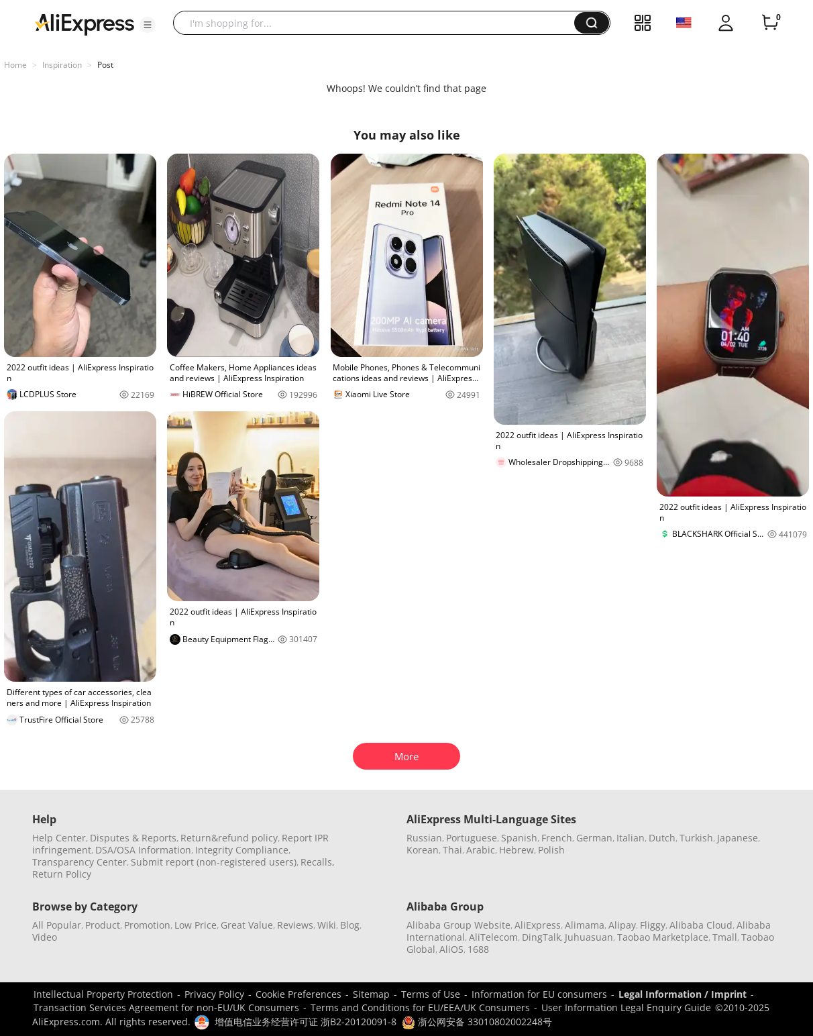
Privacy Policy (214, 994)
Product (102, 925)
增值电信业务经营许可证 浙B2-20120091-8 (305, 1021)
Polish (551, 849)
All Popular (56, 925)
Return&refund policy (229, 837)
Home (15, 64)
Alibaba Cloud (701, 925)
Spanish (519, 837)
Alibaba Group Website (458, 925)
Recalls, (318, 862)
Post (105, 64)
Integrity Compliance (241, 849)
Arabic (480, 849)
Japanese (737, 837)
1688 (478, 949)
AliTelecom (493, 937)
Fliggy (652, 925)
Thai (452, 849)
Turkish (696, 837)
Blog (350, 925)
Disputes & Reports (133, 837)
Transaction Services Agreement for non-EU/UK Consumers (166, 1007)
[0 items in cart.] (770, 23)
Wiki (326, 925)
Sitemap (371, 994)
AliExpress (537, 925)
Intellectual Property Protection (103, 994)
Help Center (59, 837)
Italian (630, 837)
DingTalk (541, 937)
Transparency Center (79, 862)
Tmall (724, 937)
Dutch (662, 837)
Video (44, 937)
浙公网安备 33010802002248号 (477, 1021)
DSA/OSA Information (143, 849)
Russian (424, 837)
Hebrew (516, 849)
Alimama (584, 925)
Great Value (247, 925)
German (594, 837)
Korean (422, 849)
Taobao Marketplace (662, 937)
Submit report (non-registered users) (213, 862)
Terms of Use (430, 994)
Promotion (147, 925)
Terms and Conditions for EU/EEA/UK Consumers (420, 1007)
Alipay (622, 925)
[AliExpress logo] (84, 23)
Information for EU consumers (539, 994)
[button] (148, 25)
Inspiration (62, 64)
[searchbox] (378, 22)
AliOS (451, 949)
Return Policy (61, 874)
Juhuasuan (589, 937)
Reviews (295, 925)
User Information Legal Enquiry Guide (626, 1007)
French (556, 837)
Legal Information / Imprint (682, 994)
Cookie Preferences (298, 994)
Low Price (195, 925)
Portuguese (471, 837)
